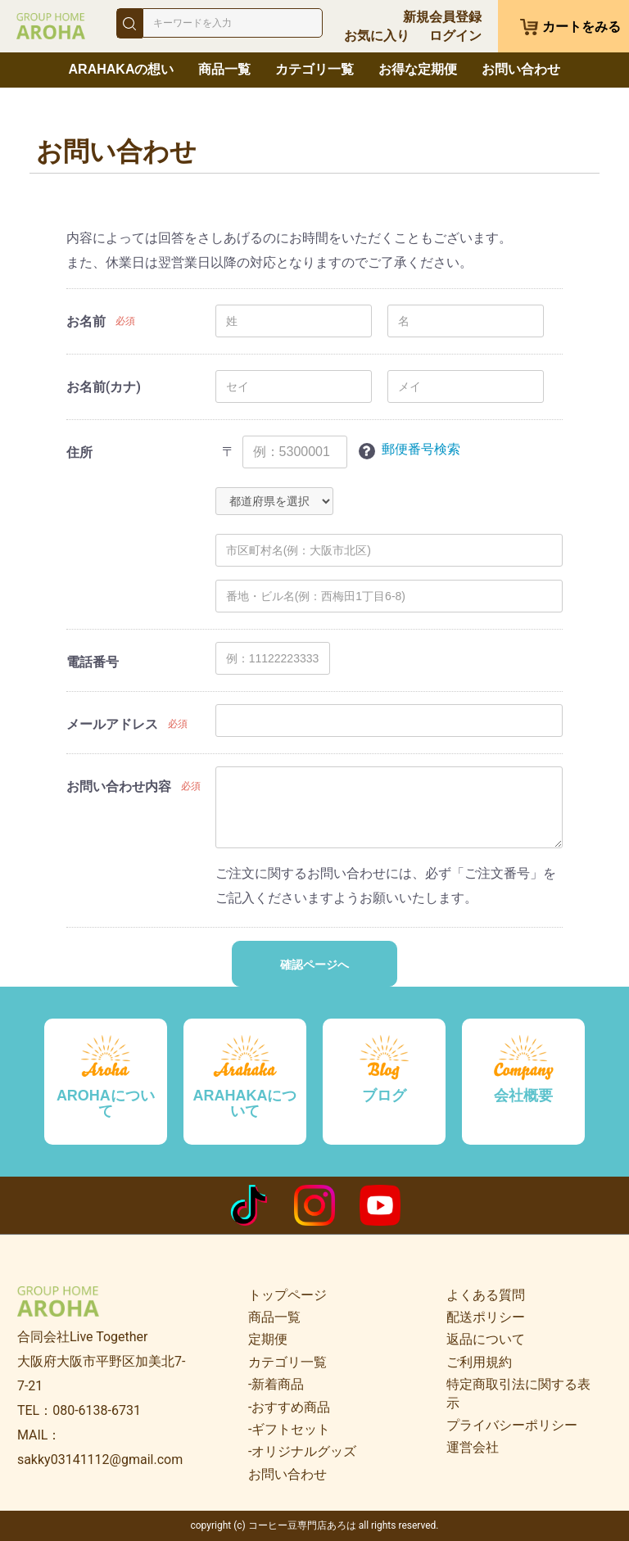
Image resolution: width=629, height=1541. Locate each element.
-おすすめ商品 (289, 1407)
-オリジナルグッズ (302, 1451)
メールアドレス (112, 724)
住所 (79, 452)
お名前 (86, 321)
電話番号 (92, 662)
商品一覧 (224, 69)
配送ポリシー (485, 1317)
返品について (485, 1339)
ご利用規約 (479, 1362)
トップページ (287, 1295)
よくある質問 (485, 1295)
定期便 (267, 1339)
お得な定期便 (417, 69)
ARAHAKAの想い (121, 69)
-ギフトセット (289, 1429)
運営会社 (472, 1447)
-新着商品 (276, 1384)
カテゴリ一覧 (314, 69)
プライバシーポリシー (511, 1425)
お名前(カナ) (103, 387)
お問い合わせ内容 (118, 786)
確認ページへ (314, 964)
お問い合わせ (521, 69)
